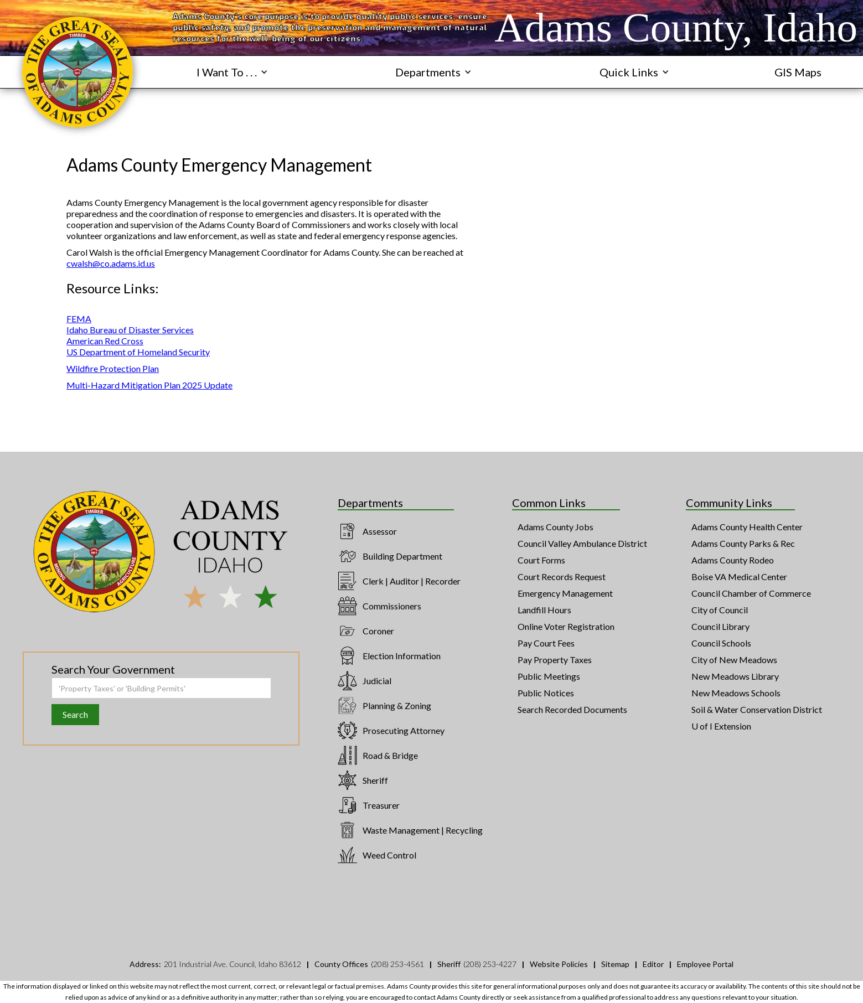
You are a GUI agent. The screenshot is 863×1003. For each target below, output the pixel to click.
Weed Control (389, 855)
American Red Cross (104, 340)
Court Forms (541, 560)
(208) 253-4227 (489, 964)
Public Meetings (549, 676)
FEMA (78, 318)
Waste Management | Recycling (423, 830)
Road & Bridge (390, 755)
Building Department (402, 556)
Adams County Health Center (747, 526)
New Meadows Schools (736, 692)
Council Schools (721, 643)
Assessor (380, 531)
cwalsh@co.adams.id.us (110, 263)
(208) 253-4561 (397, 964)
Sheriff (375, 780)
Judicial (377, 680)
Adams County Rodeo (732, 560)
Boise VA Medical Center (739, 576)
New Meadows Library (735, 676)
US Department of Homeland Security (138, 352)
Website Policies (559, 964)
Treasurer (381, 805)
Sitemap (615, 964)
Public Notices (546, 692)
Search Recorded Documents (572, 709)
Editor (653, 964)
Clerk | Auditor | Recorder (412, 581)
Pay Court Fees (546, 643)
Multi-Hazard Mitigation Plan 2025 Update (149, 385)
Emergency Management (565, 593)
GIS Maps (797, 72)
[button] (232, 72)
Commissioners (392, 606)
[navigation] (77, 72)
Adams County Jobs (555, 526)
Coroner (378, 630)
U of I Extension (721, 726)
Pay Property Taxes (555, 659)
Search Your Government (113, 669)
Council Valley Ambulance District (582, 543)
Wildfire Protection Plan (112, 368)
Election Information (402, 655)
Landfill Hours (544, 609)
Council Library (720, 626)
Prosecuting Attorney (404, 730)
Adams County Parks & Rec (743, 543)
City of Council (719, 609)
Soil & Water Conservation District (756, 709)
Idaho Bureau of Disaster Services (130, 329)
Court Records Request (562, 576)
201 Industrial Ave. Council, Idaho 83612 (232, 964)
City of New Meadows (734, 659)
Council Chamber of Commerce (751, 593)
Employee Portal (705, 964)
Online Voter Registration (566, 626)
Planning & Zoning (397, 705)
